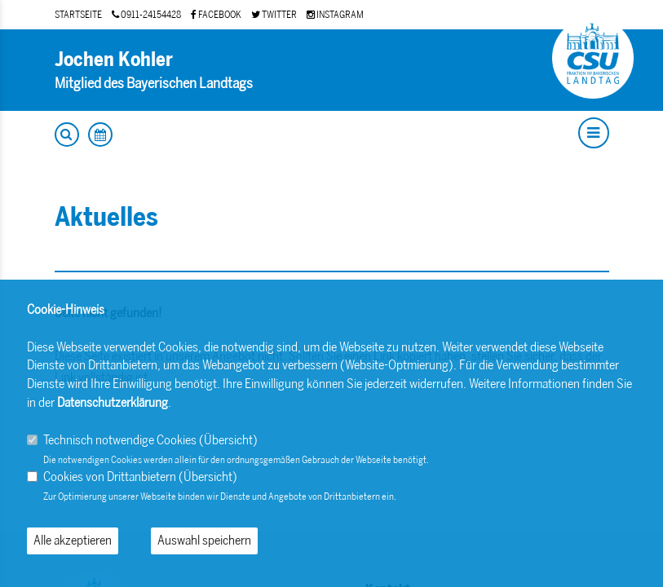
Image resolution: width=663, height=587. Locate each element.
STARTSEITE (78, 14)
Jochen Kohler (114, 59)
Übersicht (228, 440)
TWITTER (274, 14)
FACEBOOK (216, 14)
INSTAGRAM (335, 14)
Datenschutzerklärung (112, 402)
